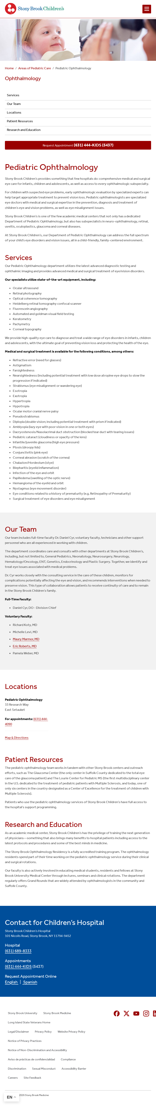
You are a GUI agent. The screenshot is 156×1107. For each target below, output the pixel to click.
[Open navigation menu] (146, 9)
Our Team (14, 104)
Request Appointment (78, 145)
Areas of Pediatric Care (34, 68)
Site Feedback (32, 1077)
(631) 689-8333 (18, 951)
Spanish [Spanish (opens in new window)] (29, 982)
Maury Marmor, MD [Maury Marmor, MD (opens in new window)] (26, 639)
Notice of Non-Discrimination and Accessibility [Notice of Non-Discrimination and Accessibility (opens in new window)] (37, 1050)
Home (9, 68)
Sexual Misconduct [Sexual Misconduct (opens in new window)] (44, 1068)
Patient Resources (20, 121)
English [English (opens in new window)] (11, 982)
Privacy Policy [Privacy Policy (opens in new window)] (43, 1031)
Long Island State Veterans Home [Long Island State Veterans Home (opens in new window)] (29, 1022)
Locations (14, 112)
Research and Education (24, 130)
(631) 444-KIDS (18, 966)
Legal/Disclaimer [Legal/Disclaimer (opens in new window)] (18, 1031)
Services (13, 95)
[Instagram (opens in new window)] (146, 1013)
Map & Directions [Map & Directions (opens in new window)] (17, 738)
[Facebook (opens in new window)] (117, 1013)
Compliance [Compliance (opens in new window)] (68, 1059)
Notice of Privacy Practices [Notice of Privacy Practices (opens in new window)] (25, 1041)
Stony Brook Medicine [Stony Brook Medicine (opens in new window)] (57, 1013)
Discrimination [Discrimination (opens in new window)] (17, 1068)
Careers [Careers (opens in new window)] (13, 1077)
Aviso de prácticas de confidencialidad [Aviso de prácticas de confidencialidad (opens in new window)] (31, 1059)
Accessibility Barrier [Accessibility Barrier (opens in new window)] (74, 1068)
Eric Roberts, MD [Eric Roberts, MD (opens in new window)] (25, 646)
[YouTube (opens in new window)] (136, 1013)
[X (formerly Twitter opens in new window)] (126, 1013)
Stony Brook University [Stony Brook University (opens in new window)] (22, 1013)
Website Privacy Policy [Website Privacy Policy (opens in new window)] (71, 1031)
